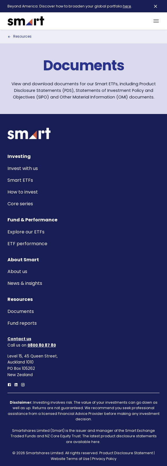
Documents (20, 311)
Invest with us (22, 168)
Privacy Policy (104, 458)
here (127, 6)
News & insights (24, 283)
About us (17, 271)
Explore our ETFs (25, 232)
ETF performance (27, 243)
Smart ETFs (20, 180)
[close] (156, 6)
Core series (20, 203)
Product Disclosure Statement (126, 452)
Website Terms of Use (70, 458)
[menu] (155, 21)
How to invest (22, 192)
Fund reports (22, 323)
